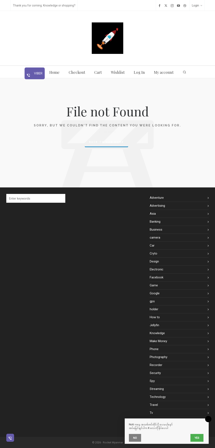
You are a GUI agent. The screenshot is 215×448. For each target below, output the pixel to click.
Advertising (157, 206)
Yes (197, 437)
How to (155, 317)
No (135, 437)
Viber (37, 73)
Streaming (157, 389)
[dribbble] (185, 5)
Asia (153, 214)
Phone (154, 349)
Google (155, 293)
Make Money (158, 341)
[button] (60, 198)
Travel (154, 405)
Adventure (157, 198)
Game (154, 285)
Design (154, 261)
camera (155, 237)
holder (154, 309)
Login (197, 5)
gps (152, 301)
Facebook (156, 277)
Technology (158, 397)
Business (156, 229)
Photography (158, 357)
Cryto (153, 253)
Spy (152, 381)
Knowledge (157, 333)
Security (155, 373)
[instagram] (173, 5)
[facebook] (160, 5)
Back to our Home (106, 142)
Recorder (156, 365)
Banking (155, 221)
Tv (151, 413)
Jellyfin (154, 325)
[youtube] (179, 5)
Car (152, 245)
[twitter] (166, 5)
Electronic (156, 269)
